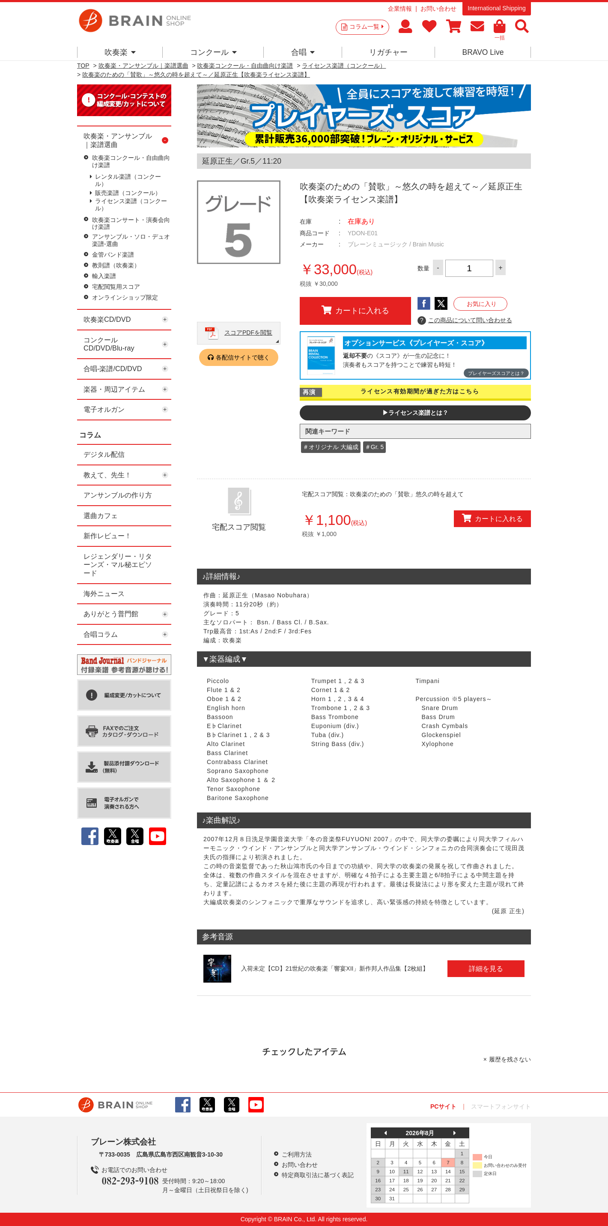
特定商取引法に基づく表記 (318, 1175)
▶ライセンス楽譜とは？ (415, 412)
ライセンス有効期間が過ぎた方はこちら (420, 391)
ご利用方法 (297, 1154)
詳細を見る (486, 968)
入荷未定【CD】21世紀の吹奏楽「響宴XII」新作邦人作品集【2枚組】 (335, 968)
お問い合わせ (438, 8)
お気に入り (482, 303)
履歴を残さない (510, 1059)
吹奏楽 (120, 52)
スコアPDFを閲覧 (248, 332)
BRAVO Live (483, 52)
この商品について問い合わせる (464, 320)
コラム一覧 (366, 26)
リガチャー (388, 52)
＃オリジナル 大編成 (330, 447)
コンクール (213, 52)
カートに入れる (355, 310)
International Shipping (496, 8)
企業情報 (400, 8)
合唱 (303, 52)
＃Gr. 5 (374, 447)
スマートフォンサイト (501, 1106)
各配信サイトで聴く (243, 357)
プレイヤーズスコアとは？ (496, 373)
